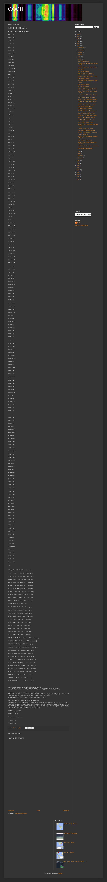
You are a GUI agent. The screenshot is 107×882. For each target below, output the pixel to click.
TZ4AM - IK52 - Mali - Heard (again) (87, 101)
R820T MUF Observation (70, 833)
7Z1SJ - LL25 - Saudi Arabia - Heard (87, 115)
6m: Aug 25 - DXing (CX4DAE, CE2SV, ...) (75, 861)
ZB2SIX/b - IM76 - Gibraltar (85, 108)
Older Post (66, 810)
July (79, 57)
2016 (78, 170)
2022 (78, 43)
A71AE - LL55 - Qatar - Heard (85, 122)
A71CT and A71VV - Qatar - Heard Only (88, 146)
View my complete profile (81, 225)
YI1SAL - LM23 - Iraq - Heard (85, 128)
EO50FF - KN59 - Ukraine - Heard (86, 104)
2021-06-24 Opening (83, 71)
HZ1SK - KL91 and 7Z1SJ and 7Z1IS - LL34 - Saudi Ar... (88, 133)
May (79, 151)
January (80, 158)
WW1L (16, 9)
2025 (78, 36)
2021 (78, 45)
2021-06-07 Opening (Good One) (86, 113)
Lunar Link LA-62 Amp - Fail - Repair (87, 95)
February (80, 155)
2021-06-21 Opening (83, 84)
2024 (78, 39)
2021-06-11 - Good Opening (85, 106)
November (81, 50)
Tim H (78, 223)
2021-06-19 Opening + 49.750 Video (87, 89)
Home (38, 810)
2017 (78, 167)
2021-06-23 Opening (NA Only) (86, 74)
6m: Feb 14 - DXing (69, 842)
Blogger (60, 873)
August (80, 54)
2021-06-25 (81, 69)
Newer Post (11, 810)
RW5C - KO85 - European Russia (86, 97)
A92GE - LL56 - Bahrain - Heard (86, 117)
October (80, 52)
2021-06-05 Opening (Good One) (86, 130)
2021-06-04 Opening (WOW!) (85, 148)
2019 (78, 163)
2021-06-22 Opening (83, 78)
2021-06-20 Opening (83, 86)
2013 (78, 176)
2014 (78, 174)
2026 (78, 34)
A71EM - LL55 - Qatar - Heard (86, 120)
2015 (78, 172)
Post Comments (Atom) (21, 813)
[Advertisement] (38, 795)
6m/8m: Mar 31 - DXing (70, 824)
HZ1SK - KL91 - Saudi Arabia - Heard (87, 76)
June (79, 59)
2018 (78, 165)
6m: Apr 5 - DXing (69, 852)
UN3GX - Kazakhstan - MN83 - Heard (87, 67)
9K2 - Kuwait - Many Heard (85, 140)
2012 (78, 179)
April (79, 153)
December (81, 47)
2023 (78, 41)
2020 (78, 161)
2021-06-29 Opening (83, 61)
